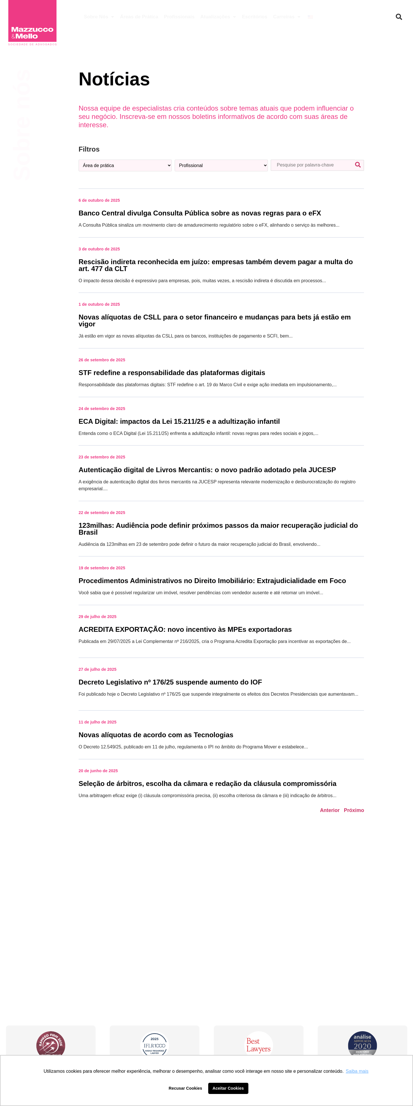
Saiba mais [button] (357, 1071)
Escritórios (254, 16)
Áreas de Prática (139, 16)
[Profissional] (221, 165)
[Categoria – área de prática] (125, 165)
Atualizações (218, 16)
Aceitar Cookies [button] (228, 1088)
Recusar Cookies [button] (185, 1088)
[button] (399, 17)
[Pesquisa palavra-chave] (313, 165)
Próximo (354, 810)
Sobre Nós (99, 16)
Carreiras (287, 16)
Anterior (330, 810)
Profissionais (179, 16)
